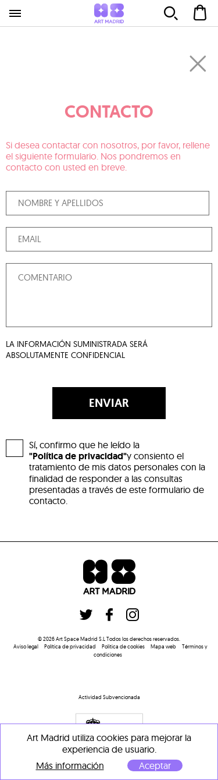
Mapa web (163, 646)
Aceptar (155, 765)
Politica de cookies (123, 646)
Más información (70, 765)
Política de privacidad (70, 646)
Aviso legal (25, 646)
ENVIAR (109, 402)
